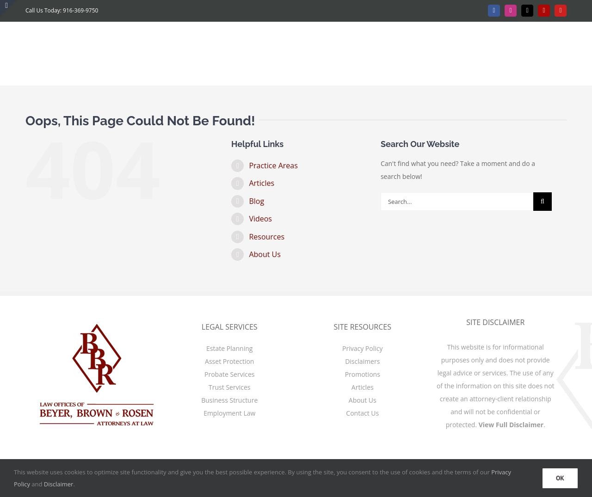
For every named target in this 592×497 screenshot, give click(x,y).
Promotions (362, 374)
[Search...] (457, 201)
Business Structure (229, 400)
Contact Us (362, 413)
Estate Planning (229, 348)
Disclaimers (362, 361)
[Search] (542, 201)
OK (560, 478)
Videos (260, 219)
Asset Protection (229, 361)
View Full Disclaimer (511, 424)
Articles (261, 183)
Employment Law (229, 413)
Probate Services (229, 374)
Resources (266, 237)
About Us (265, 254)
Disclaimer (59, 484)
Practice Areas (273, 165)
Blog (256, 201)
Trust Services (229, 387)
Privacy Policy (362, 348)
